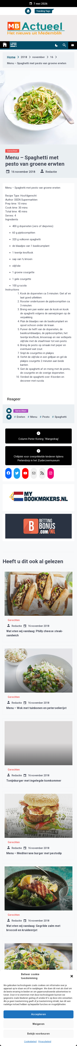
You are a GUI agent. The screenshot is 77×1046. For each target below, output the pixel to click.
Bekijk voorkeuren (38, 1033)
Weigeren (38, 1024)
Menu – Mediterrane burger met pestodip (34, 853)
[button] (71, 976)
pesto (46, 416)
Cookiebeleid (30, 1041)
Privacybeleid (44, 1041)
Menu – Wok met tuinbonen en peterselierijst (36, 708)
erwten (21, 416)
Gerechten (12, 150)
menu (33, 416)
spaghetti (61, 416)
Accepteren (38, 1014)
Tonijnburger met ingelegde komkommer (33, 780)
